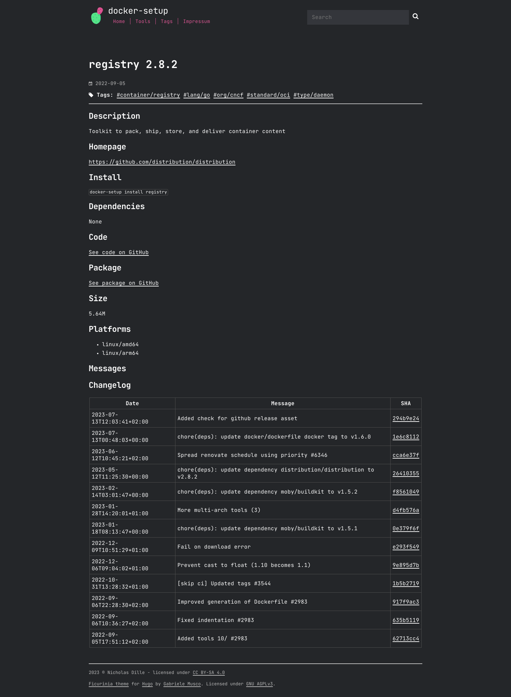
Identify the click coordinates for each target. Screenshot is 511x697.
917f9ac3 (406, 602)
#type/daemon (314, 95)
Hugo (147, 684)
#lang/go (196, 95)
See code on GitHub (119, 252)
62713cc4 (406, 638)
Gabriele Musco (182, 684)
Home (119, 21)
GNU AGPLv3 (259, 684)
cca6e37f (406, 455)
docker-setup (138, 11)
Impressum (196, 21)
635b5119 (406, 620)
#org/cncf (228, 95)
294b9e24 (406, 418)
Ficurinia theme (109, 684)
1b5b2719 (406, 583)
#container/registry (148, 95)
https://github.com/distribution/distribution (162, 162)
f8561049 (406, 492)
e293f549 (406, 547)
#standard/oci (268, 95)
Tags (167, 21)
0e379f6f (406, 528)
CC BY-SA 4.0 (209, 672)
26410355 (406, 473)
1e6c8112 (406, 437)
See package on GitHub (124, 283)
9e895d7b (406, 565)
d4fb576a (406, 510)
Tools (142, 21)
